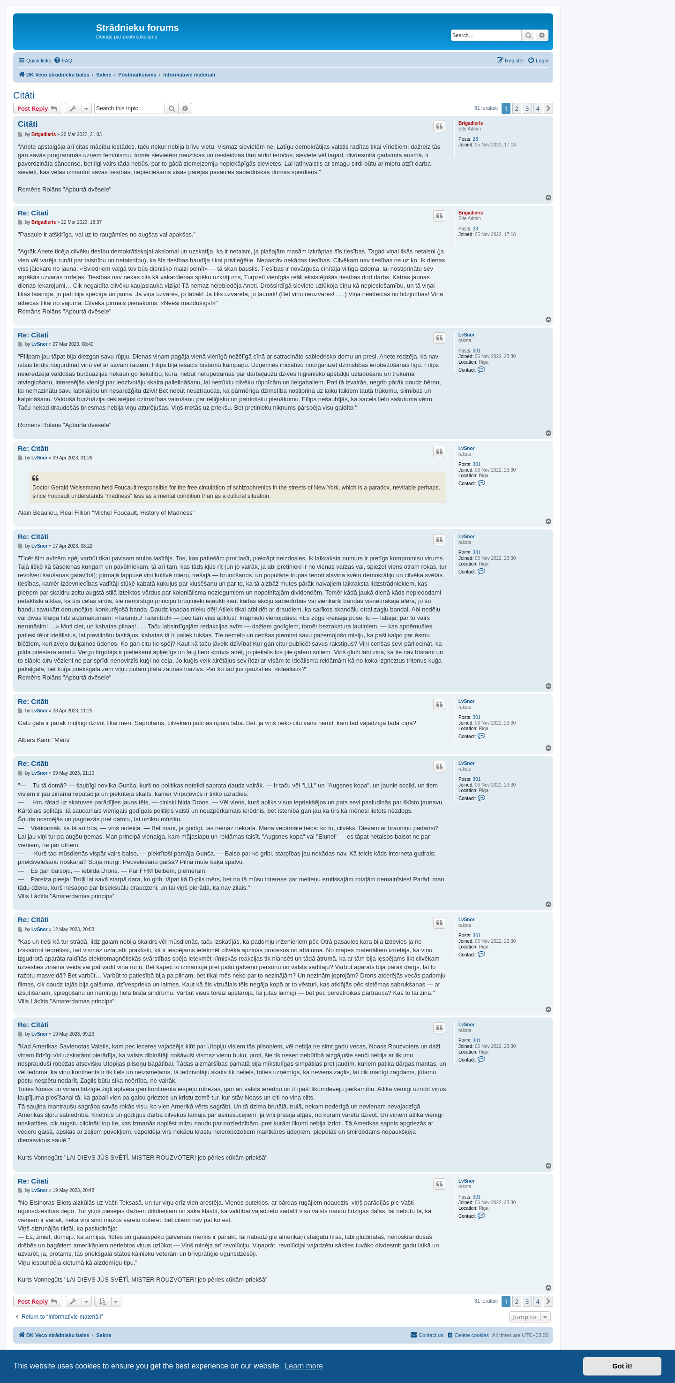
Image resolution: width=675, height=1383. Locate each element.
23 (475, 139)
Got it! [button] (622, 1366)
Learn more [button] (304, 1366)
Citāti (24, 95)
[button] (548, 108)
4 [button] (538, 108)
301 (477, 350)
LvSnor (466, 334)
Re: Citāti (33, 213)
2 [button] (516, 108)
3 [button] (527, 108)
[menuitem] (62, 60)
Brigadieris (470, 123)
